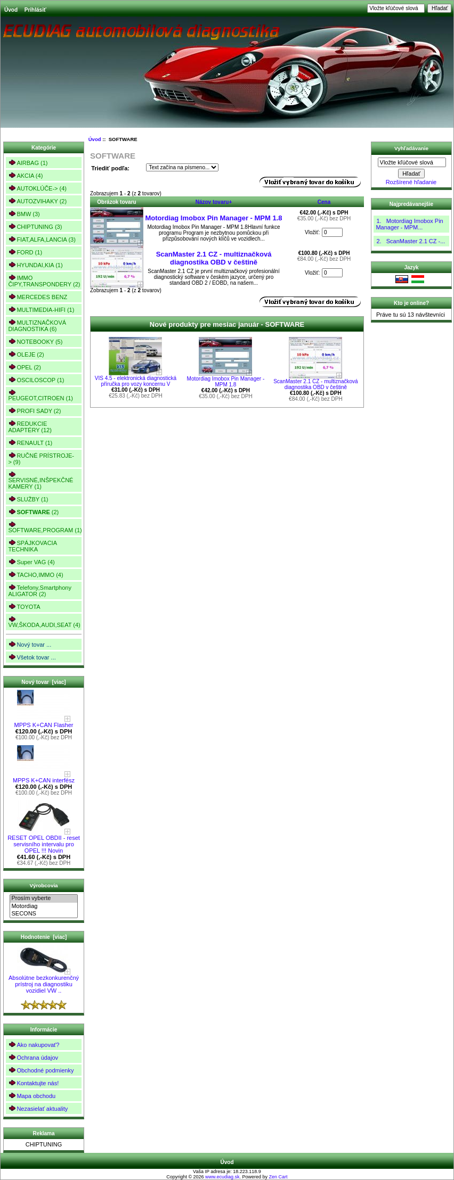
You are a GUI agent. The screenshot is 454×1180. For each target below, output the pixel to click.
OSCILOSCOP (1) (36, 379)
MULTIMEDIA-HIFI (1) (41, 309)
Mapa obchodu (31, 1095)
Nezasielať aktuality (38, 1108)
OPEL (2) (24, 367)
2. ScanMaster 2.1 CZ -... (410, 241)
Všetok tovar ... (31, 657)
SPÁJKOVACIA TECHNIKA (32, 545)
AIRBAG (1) (27, 162)
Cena (324, 202)
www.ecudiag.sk (222, 1176)
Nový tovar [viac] (43, 682)
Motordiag (43, 906)
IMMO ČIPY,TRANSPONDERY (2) (44, 280)
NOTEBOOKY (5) (35, 341)
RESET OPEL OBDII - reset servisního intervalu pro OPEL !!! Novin (43, 841)
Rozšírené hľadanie (411, 182)
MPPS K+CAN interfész (44, 777)
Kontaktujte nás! (33, 1082)
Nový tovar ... (29, 644)
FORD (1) (25, 252)
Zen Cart (278, 1176)
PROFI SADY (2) (34, 410)
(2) (33, 512)
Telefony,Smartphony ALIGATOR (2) (39, 590)
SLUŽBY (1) (28, 499)
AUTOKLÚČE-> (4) (37, 188)
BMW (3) (23, 213)
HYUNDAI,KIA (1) (35, 264)
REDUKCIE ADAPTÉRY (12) (30, 426)
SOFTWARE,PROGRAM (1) (44, 527)
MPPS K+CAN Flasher (44, 722)
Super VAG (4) (31, 561)
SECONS (43, 914)
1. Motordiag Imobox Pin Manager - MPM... (409, 224)
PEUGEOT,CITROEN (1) (40, 395)
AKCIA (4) (25, 175)
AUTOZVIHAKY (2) (37, 200)
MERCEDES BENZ (37, 296)
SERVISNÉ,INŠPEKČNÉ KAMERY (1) (40, 480)
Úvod (11, 10)
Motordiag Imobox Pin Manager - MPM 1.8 (213, 218)
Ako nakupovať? (33, 1044)
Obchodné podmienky (41, 1070)
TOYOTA (24, 606)
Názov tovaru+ (214, 202)
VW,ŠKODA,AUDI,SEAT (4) (44, 622)
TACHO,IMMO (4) (35, 574)
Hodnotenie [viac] (44, 937)
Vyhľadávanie (411, 148)
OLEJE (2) (26, 354)
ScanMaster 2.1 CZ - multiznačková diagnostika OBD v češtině (214, 258)
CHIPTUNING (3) (35, 226)
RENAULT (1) (30, 442)
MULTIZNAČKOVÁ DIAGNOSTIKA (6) (37, 325)
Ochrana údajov (33, 1057)
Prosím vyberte (43, 898)
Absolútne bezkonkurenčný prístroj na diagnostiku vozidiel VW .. (44, 981)
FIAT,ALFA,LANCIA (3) (41, 239)
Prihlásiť (35, 10)
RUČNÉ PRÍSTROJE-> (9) (41, 458)
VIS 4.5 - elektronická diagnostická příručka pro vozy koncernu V (135, 381)
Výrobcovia (43, 885)
